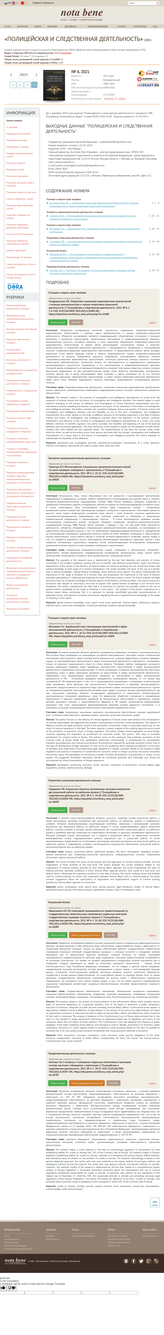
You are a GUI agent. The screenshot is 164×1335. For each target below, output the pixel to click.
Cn (26, 3)
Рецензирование (98, 26)
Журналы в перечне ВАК (119, 1239)
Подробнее (65, 52)
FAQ (155, 26)
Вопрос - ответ (114, 1246)
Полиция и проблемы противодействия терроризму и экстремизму (21, 452)
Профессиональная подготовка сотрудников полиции (18, 506)
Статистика (140, 26)
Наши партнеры (11, 1242)
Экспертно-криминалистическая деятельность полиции (17, 598)
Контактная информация (15, 1246)
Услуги (122, 26)
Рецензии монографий (17, 608)
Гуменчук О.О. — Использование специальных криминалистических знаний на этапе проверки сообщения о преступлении (92, 217)
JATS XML (76, 322)
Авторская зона (53, 1239)
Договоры (71, 26)
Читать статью (58, 322)
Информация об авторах (19, 257)
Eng (17, 3)
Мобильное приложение (118, 1242)
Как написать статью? (117, 1236)
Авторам (52, 26)
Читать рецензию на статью (85, 935)
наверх (152, 322)
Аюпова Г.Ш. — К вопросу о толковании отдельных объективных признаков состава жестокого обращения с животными (92, 272)
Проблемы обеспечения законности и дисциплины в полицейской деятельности (20, 493)
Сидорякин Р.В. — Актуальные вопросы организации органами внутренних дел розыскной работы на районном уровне (95, 243)
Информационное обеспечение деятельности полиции (20, 319)
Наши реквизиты (11, 1239)
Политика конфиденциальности (18, 1249)
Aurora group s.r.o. (150, 1236)
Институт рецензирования (83, 1236)
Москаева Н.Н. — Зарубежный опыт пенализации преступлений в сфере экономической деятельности (94, 230)
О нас (7, 26)
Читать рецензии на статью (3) (86, 1083)
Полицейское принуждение (20, 411)
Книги (37, 26)
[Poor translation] (12, 1288)
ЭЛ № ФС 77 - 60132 (115, 98)
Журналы (22, 26)
